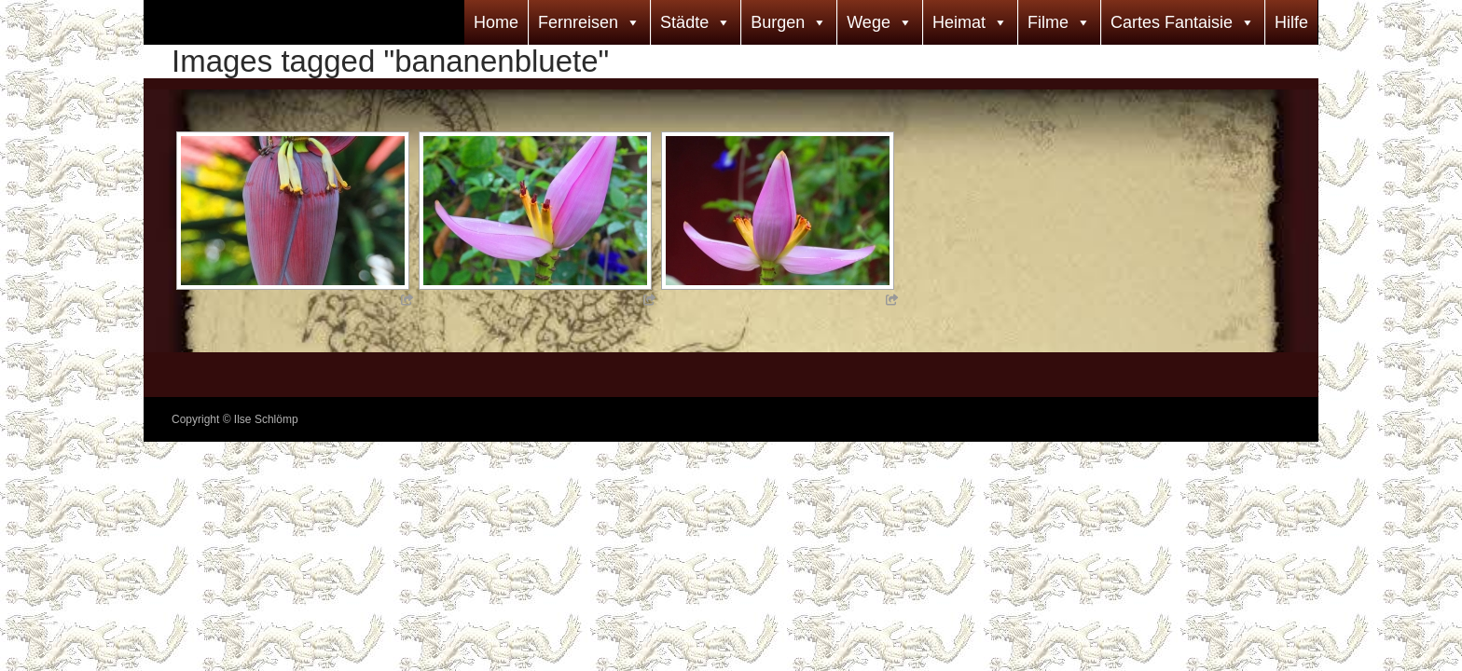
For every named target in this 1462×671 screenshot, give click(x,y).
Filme (1048, 22)
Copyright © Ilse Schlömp (235, 419)
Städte (684, 22)
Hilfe (1291, 22)
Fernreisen (578, 22)
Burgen (778, 22)
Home (496, 22)
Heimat (959, 22)
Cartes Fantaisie (1171, 22)
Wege (868, 22)
